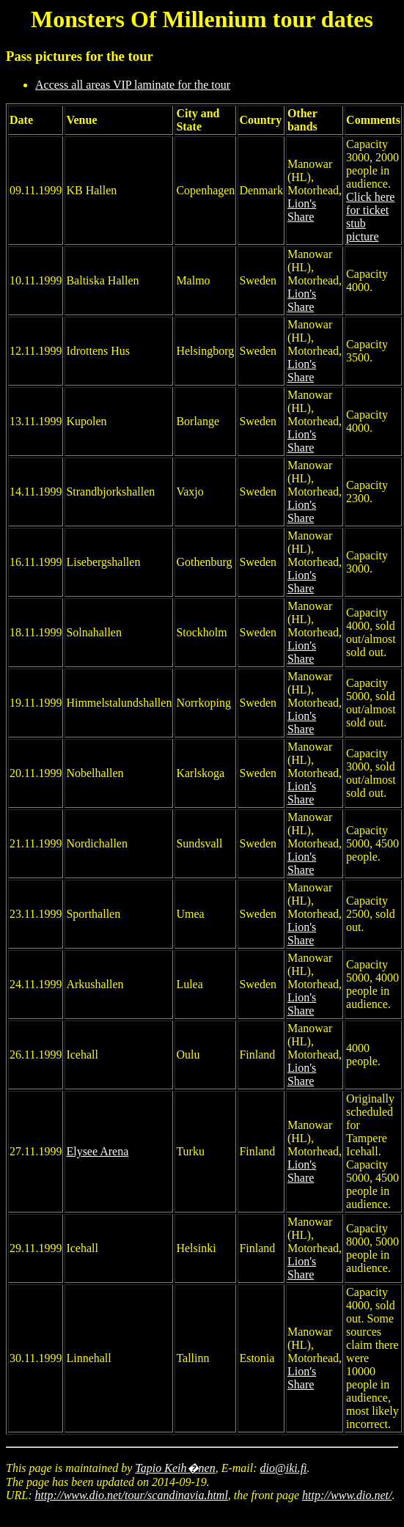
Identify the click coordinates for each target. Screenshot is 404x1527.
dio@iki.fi (283, 1468)
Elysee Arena (97, 1151)
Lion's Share (301, 210)
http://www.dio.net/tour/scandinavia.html (131, 1495)
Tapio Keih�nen (175, 1468)
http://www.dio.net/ (347, 1495)
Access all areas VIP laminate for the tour (132, 84)
